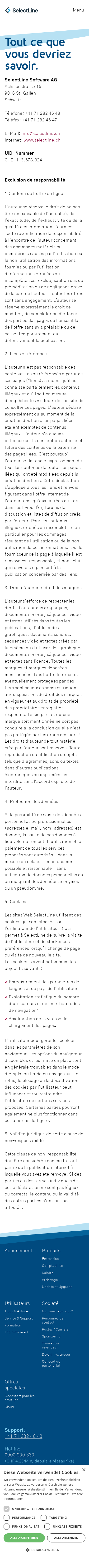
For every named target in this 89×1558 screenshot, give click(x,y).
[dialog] (44, 1511)
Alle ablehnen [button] (66, 1538)
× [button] (83, 1470)
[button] (44, 1549)
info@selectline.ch (41, 133)
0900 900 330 (19, 1455)
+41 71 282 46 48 (23, 1436)
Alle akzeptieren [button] (24, 1538)
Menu (78, 10)
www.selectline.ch (42, 140)
